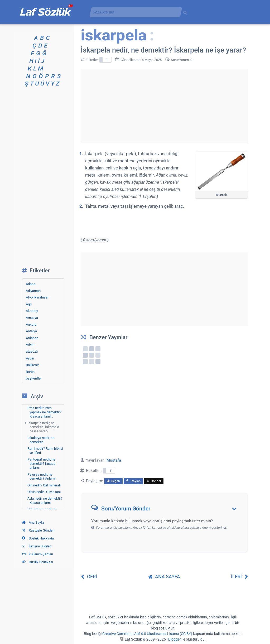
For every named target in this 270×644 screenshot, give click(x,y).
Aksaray (32, 311)
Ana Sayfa (33, 522)
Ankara (31, 324)
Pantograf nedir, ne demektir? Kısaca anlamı (41, 463)
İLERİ (239, 576)
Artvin (30, 345)
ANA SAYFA (164, 576)
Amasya (32, 318)
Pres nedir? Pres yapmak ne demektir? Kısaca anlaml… (44, 412)
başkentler (34, 378)
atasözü (32, 351)
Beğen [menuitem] (113, 481)
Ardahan (32, 338)
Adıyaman (33, 291)
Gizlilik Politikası (37, 562)
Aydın (30, 358)
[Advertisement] (164, 106)
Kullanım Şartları (37, 554)
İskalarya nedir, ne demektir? (40, 440)
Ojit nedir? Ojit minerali (44, 485)
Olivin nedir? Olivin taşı (44, 492)
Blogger (174, 639)
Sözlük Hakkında (38, 538)
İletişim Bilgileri (36, 546)
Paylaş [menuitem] (133, 481)
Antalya (31, 331)
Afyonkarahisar (37, 297)
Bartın (30, 372)
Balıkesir (32, 365)
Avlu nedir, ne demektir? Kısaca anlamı (44, 500)
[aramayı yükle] (133, 12)
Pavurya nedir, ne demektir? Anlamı (41, 476)
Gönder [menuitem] (153, 481)
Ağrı (29, 304)
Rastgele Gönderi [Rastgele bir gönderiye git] (38, 530)
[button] (166, 509)
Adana (30, 284)
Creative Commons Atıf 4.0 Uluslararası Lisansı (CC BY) (147, 634)
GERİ (89, 576)
